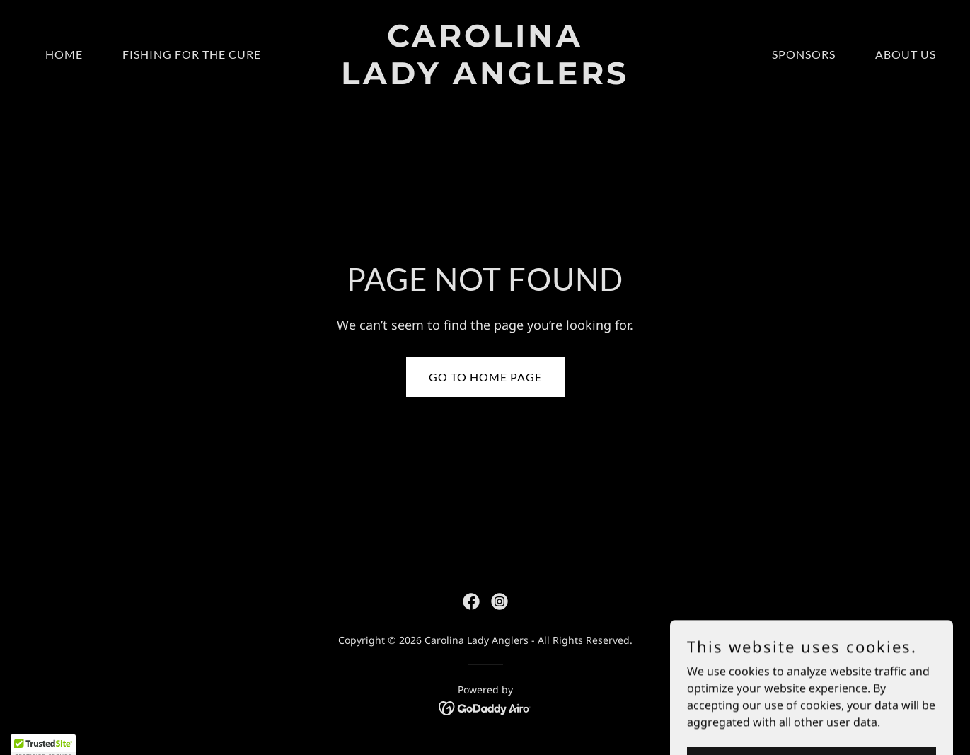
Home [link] (64, 54)
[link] (485, 80)
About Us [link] (905, 54)
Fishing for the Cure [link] (191, 54)
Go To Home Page (485, 377)
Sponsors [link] (804, 54)
